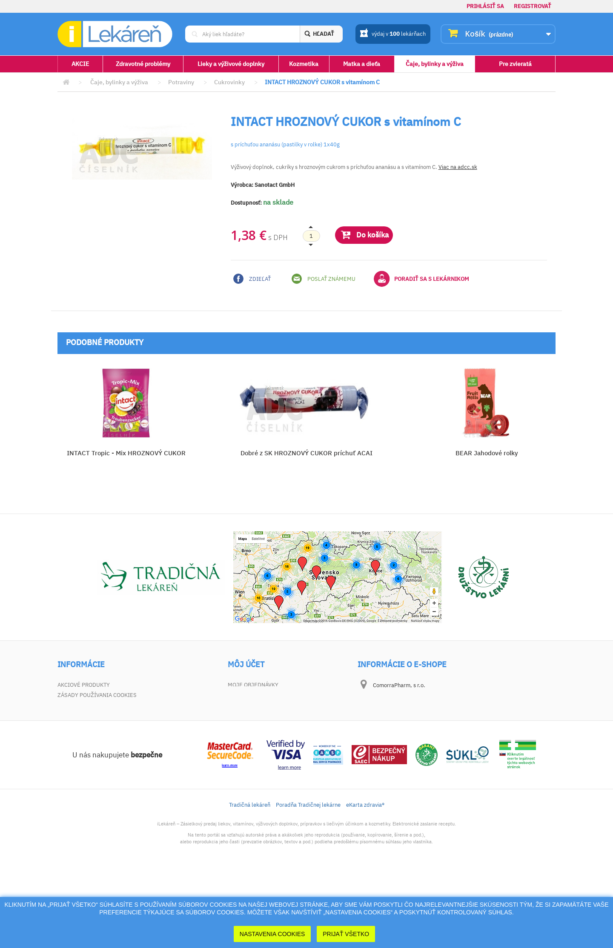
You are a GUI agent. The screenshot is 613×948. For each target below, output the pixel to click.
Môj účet (246, 664)
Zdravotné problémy (143, 64)
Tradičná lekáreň (249, 878)
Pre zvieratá (515, 64)
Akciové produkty (83, 684)
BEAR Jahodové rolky (486, 453)
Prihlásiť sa (485, 6)
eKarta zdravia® (365, 878)
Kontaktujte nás (81, 708)
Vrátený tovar (248, 696)
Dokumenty (74, 744)
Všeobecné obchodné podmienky (105, 720)
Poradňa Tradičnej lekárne (308, 878)
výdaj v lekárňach (393, 34)
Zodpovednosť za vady (90, 732)
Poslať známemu (323, 279)
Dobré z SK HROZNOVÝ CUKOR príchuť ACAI (306, 453)
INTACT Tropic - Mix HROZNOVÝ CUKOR (126, 453)
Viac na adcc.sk (457, 167)
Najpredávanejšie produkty (98, 696)
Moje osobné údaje (256, 720)
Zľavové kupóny (251, 732)
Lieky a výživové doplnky (231, 64)
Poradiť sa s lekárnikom (421, 279)
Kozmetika (303, 64)
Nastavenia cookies (272, 934)
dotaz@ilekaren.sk (415, 752)
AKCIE (80, 64)
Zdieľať (252, 279)
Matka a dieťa (361, 64)
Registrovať (532, 6)
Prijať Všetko (346, 934)
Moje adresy (246, 708)
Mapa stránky (77, 756)
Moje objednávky (253, 684)
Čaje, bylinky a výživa (435, 64)
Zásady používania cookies (97, 768)
